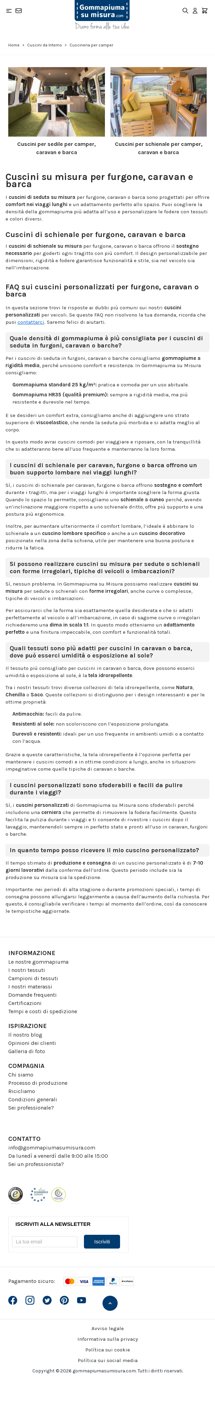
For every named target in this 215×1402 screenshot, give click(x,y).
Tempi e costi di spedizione (42, 1011)
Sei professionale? (31, 1107)
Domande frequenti (32, 995)
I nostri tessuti (26, 970)
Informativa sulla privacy (107, 1339)
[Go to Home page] (102, 15)
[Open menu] (9, 10)
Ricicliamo (21, 1091)
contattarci (31, 322)
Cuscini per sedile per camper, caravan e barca (56, 148)
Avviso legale (108, 1328)
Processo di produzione (37, 1083)
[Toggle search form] (185, 10)
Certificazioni (25, 1003)
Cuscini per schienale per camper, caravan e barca (158, 148)
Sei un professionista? (36, 1164)
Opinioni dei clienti (32, 1043)
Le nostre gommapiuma (38, 962)
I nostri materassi (30, 986)
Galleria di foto (26, 1051)
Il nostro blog (25, 1034)
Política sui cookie (107, 1350)
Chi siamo (20, 1074)
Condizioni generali (32, 1099)
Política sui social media (108, 1360)
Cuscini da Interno (44, 45)
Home (14, 45)
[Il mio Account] (195, 10)
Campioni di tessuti (33, 978)
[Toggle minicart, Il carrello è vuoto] (204, 10)
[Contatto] (18, 10)
